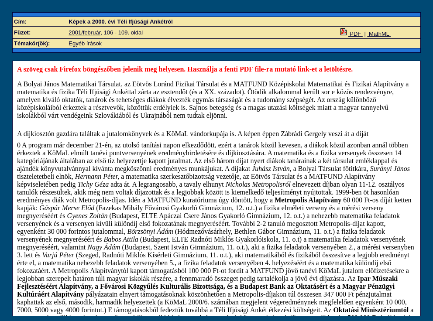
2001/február (84, 32)
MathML (379, 34)
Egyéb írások (85, 43)
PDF (351, 34)
